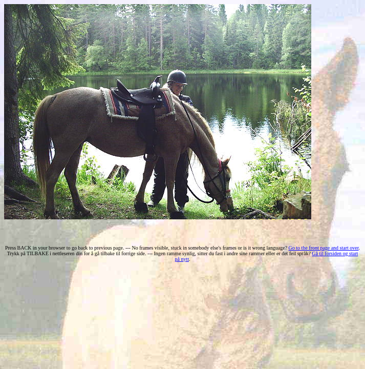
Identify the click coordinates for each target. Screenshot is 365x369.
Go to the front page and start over (324, 248)
